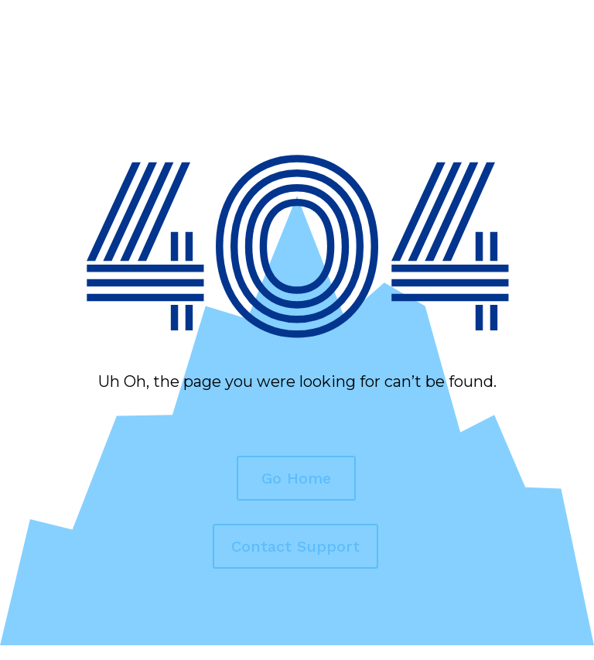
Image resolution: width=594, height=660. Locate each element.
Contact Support (295, 546)
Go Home (296, 478)
